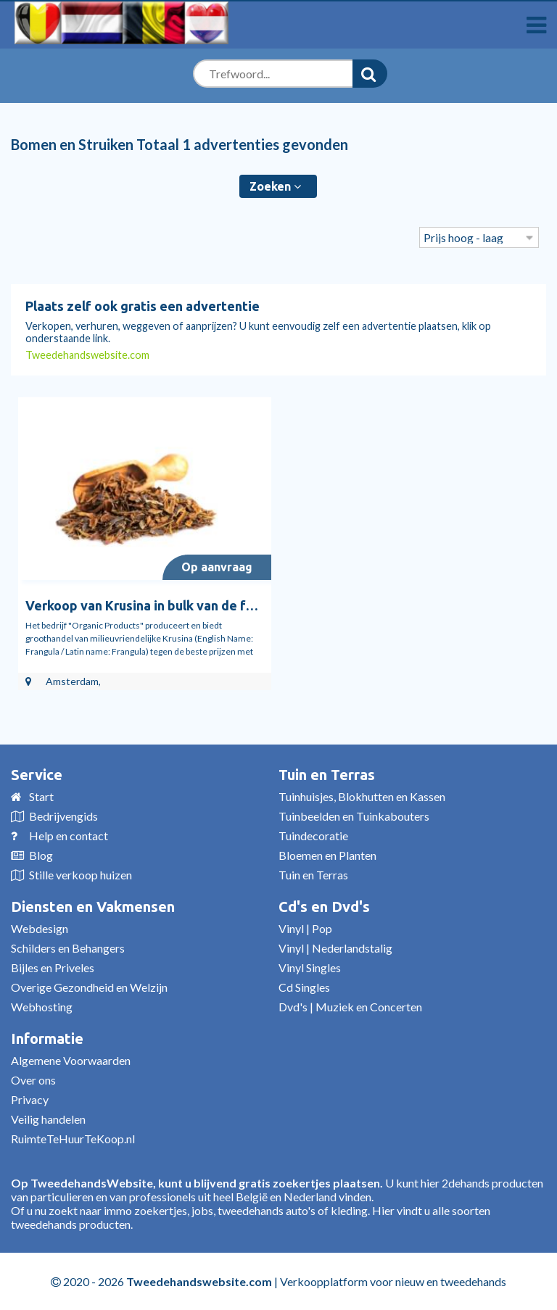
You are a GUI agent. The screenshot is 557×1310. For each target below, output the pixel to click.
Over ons (33, 1080)
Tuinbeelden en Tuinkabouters (353, 816)
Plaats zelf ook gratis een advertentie (142, 306)
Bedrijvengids (63, 816)
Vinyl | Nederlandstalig (335, 948)
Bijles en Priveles (52, 967)
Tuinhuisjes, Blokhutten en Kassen (361, 796)
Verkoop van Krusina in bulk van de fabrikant (161, 605)
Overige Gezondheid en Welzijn (89, 987)
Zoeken (275, 186)
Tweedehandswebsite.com (87, 355)
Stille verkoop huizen (80, 875)
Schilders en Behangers (68, 948)
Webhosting (42, 1006)
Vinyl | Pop (305, 928)
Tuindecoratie (313, 835)
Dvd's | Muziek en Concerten (350, 1006)
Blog (41, 855)
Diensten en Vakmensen (93, 906)
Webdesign (39, 928)
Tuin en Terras (326, 774)
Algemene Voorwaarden (71, 1060)
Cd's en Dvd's (324, 906)
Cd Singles (304, 987)
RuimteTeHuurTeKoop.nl (73, 1138)
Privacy (30, 1099)
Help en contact (68, 835)
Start (41, 796)
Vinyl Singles (309, 967)
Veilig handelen (48, 1119)
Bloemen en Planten (327, 855)
